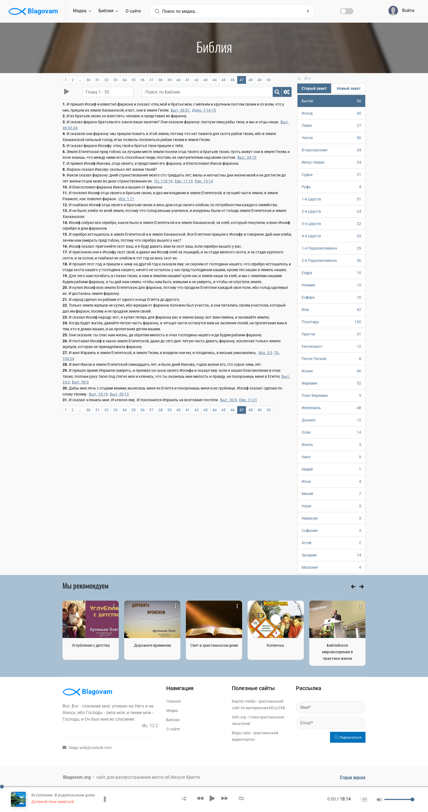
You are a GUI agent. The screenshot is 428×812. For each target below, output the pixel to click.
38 (160, 80)
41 (187, 80)
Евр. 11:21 (248, 400)
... (80, 80)
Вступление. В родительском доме (63, 795)
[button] (184, 798)
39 (169, 80)
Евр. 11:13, (184, 181)
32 (106, 80)
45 (223, 80)
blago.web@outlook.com (87, 747)
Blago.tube (241, 732)
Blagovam (33, 11)
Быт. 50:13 (119, 394)
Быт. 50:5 (80, 382)
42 (196, 80)
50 (268, 80)
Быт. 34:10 (246, 157)
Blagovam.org (77, 777)
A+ (305, 78)
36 (142, 80)
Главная (173, 701)
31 (97, 80)
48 (250, 80)
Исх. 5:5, (265, 352)
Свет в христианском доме (214, 645)
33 (115, 80)
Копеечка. (276, 645)
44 (214, 80)
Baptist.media (243, 701)
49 (259, 80)
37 (151, 80)
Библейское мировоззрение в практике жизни (337, 651)
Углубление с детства (91, 645)
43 (205, 80)
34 (124, 80)
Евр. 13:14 (204, 181)
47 (241, 80)
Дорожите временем (152, 645)
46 (232, 80)
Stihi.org (239, 717)
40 (178, 80)
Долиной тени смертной (52, 801)
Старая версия (352, 777)
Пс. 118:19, (163, 181)
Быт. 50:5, (229, 400)
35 (133, 80)
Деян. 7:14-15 (204, 110)
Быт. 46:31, (181, 110)
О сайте (133, 11)
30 (88, 80)
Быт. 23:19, (99, 394)
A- (299, 78)
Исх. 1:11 (126, 199)
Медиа (82, 10)
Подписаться (347, 737)
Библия (108, 10)
